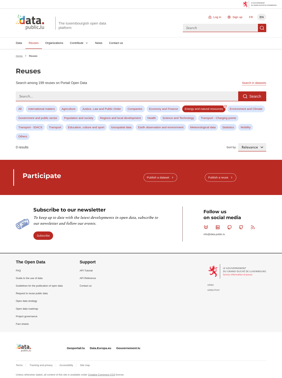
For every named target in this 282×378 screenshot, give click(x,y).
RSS (253, 227)
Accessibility (66, 365)
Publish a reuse (218, 177)
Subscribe (43, 235)
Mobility (246, 127)
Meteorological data (203, 127)
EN (262, 17)
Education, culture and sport (86, 127)
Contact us (116, 42)
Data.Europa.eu (100, 348)
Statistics (228, 127)
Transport (55, 127)
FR (251, 17)
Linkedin (218, 227)
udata (210, 284)
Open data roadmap (27, 308)
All (20, 108)
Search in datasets (254, 82)
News (98, 42)
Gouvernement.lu (128, 348)
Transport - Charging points (218, 118)
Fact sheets (22, 324)
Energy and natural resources (204, 108)
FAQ (18, 270)
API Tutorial (86, 270)
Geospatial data (121, 127)
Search (262, 28)
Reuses (33, 42)
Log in (217, 17)
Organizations (54, 42)
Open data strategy (26, 301)
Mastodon (230, 227)
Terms (19, 365)
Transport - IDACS (30, 127)
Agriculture (68, 108)
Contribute (76, 42)
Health (151, 118)
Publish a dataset (158, 177)
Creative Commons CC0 (101, 374)
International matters (41, 108)
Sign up (237, 17)
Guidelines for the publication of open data (39, 285)
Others (22, 136)
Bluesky (206, 227)
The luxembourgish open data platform (82, 25)
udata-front (213, 289)
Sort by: (231, 147)
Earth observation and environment (161, 127)
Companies (135, 108)
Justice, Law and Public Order (101, 108)
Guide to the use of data (29, 278)
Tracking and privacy (41, 365)
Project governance (26, 316)
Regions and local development (120, 118)
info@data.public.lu (214, 234)
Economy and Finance (163, 108)
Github (242, 227)
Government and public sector (37, 118)
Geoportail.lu (76, 348)
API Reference (88, 278)
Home (19, 56)
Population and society (78, 118)
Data (19, 42)
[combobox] (220, 28)
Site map (85, 365)
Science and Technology (178, 118)
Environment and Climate (246, 108)
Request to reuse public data (32, 293)
